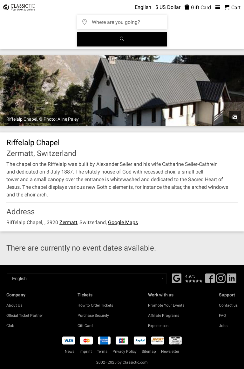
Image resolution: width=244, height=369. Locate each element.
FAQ (222, 315)
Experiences (158, 325)
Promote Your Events (166, 305)
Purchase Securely (93, 315)
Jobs (223, 325)
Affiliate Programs (163, 315)
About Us (14, 305)
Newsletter (170, 351)
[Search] (122, 39)
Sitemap (149, 351)
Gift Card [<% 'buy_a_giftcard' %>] (198, 7)
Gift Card (85, 325)
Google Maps (123, 222)
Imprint (85, 351)
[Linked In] (231, 280)
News (69, 351)
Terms (102, 351)
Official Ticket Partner (24, 315)
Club (10, 325)
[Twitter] (221, 280)
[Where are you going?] (124, 20)
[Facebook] (176, 277)
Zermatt (68, 222)
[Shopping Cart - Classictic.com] (232, 7)
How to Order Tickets (95, 305)
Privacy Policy (124, 351)
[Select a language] (86, 278)
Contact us (228, 305)
